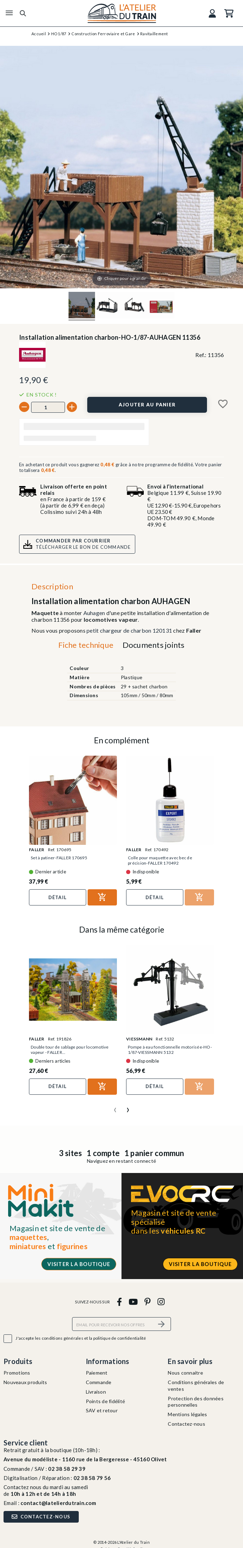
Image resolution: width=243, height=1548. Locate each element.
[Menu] (9, 13)
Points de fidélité (105, 1401)
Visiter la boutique (78, 1264)
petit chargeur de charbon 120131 (129, 630)
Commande (99, 1382)
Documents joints (154, 645)
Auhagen (94, 612)
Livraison (96, 1392)
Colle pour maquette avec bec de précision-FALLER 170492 (160, 860)
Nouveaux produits (25, 1382)
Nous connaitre (185, 1373)
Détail (57, 897)
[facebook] (119, 1301)
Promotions (17, 1373)
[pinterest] (147, 1301)
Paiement (97, 1373)
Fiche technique (85, 645)
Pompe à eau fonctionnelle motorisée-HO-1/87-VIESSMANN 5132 (170, 1049)
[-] (24, 407)
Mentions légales (187, 1414)
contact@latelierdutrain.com (58, 1503)
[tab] (86, 646)
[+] (72, 407)
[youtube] (133, 1301)
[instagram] (161, 1301)
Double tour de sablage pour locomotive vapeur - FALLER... (70, 1049)
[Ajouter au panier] (147, 404)
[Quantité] (48, 407)
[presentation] (115, 1107)
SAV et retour (102, 1410)
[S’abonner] (161, 1324)
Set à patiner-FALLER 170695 (59, 857)
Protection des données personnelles (196, 1401)
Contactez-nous (186, 1424)
